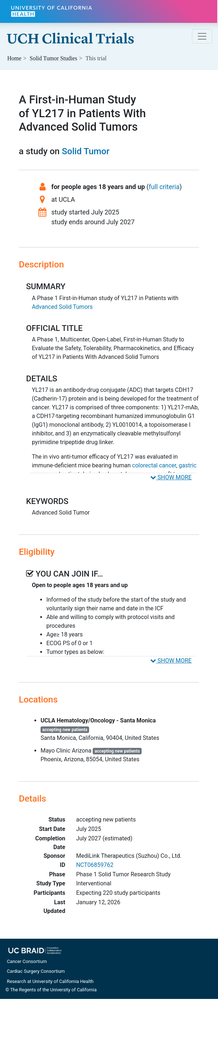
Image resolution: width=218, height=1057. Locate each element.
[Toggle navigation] (202, 36)
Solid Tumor (86, 151)
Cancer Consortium (27, 961)
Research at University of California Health (50, 981)
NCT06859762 (94, 864)
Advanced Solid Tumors (62, 306)
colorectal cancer (154, 465)
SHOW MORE (171, 477)
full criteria (164, 186)
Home (14, 58)
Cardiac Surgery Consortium (36, 971)
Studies (53, 58)
